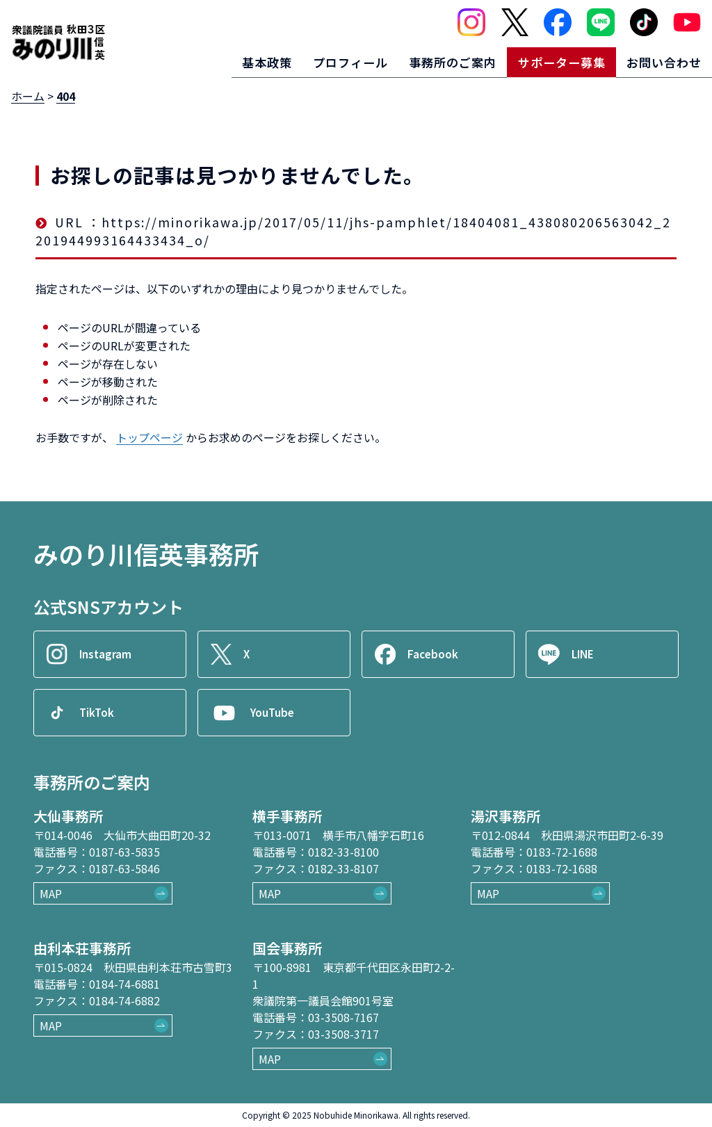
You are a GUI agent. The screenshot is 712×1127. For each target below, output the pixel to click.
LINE (585, 654)
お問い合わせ (661, 60)
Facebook (434, 654)
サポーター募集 (553, 60)
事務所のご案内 (438, 60)
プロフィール (330, 60)
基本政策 (242, 60)
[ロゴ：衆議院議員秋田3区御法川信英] (58, 40)
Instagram (108, 654)
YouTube (275, 712)
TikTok (99, 712)
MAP (51, 893)
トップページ (149, 437)
